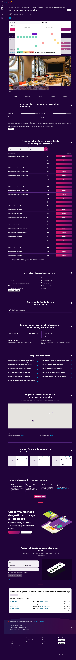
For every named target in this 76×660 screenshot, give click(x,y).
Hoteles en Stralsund (14, 610)
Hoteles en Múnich (44, 601)
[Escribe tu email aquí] (25, 569)
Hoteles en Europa (19, 7)
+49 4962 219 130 (13, 16)
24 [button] (17, 45)
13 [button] (26, 39)
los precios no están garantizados (38, 621)
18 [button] (20, 42)
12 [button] (23, 39)
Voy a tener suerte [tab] (37, 595)
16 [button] (35, 39)
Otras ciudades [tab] (14, 595)
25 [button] (20, 45)
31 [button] (17, 48)
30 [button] (36, 45)
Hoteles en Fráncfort (44, 603)
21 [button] (29, 42)
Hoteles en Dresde (44, 608)
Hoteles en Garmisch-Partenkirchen (47, 610)
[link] (40, 496)
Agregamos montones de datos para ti (41, 627)
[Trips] (2, 14)
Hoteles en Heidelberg (49, 7)
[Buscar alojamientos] (2, 8)
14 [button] (29, 39)
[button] (2, 2)
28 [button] (29, 45)
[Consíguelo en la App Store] (61, 643)
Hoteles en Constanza (14, 603)
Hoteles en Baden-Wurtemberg (38, 7)
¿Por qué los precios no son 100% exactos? (41, 629)
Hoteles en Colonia (14, 606)
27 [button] (26, 45)
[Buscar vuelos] (2, 5)
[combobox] (25, 562)
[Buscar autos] (2, 11)
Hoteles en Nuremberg (45, 606)
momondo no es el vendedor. (41, 625)
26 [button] (23, 45)
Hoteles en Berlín (13, 601)
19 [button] (23, 42)
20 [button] (27, 42)
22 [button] (32, 42)
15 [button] (32, 39)
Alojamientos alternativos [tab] (25, 595)
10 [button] (17, 39)
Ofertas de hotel (12, 7)
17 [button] (17, 42)
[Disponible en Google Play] (61, 640)
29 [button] (32, 45)
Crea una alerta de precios (62, 488)
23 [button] (35, 42)
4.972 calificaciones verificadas (22, 18)
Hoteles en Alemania (27, 7)
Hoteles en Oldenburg (14, 608)
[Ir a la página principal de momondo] (8, 1)
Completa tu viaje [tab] (47, 595)
